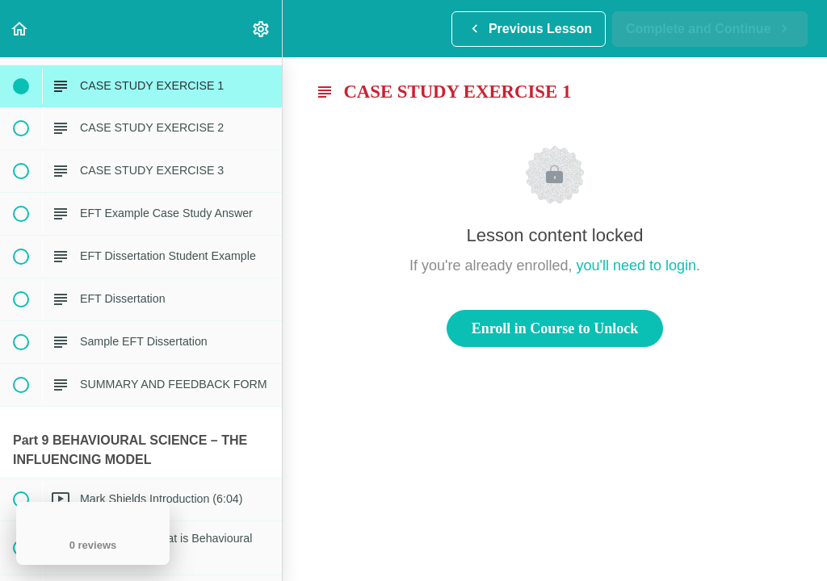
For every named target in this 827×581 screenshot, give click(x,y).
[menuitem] (261, 28)
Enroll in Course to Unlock (555, 328)
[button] (20, 28)
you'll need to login (637, 265)
